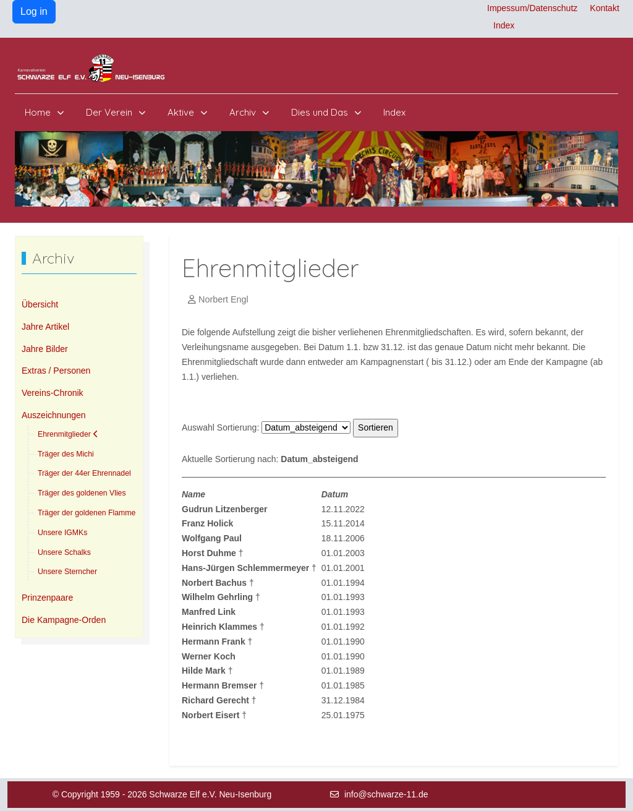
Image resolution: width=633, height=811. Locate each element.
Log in (34, 11)
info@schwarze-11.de (386, 794)
